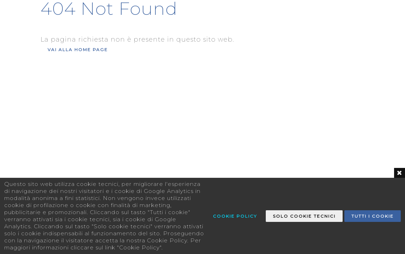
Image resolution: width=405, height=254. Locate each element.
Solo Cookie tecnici (304, 216)
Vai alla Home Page (78, 49)
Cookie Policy (235, 216)
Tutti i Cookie (372, 216)
